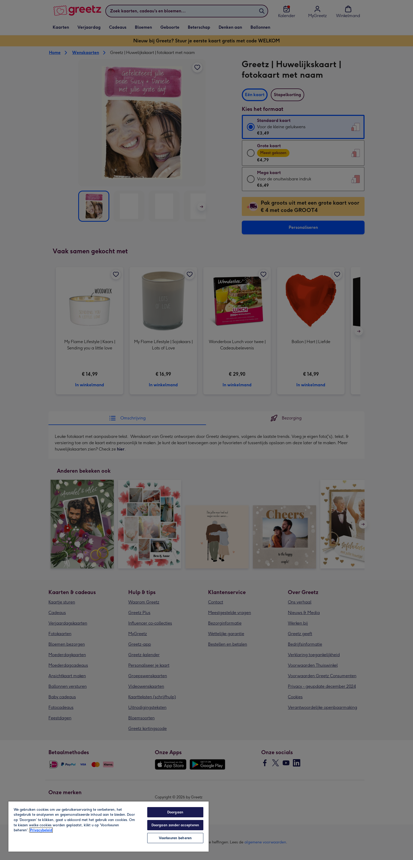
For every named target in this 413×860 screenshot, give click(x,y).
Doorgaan (175, 812)
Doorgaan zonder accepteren (175, 825)
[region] (108, 826)
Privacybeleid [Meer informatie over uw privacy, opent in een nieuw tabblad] (41, 830)
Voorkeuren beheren (175, 838)
